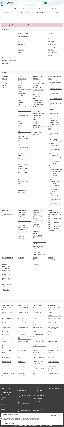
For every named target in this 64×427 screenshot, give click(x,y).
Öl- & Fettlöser (21, 225)
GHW (49, 36)
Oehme (50, 126)
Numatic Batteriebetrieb (53, 110)
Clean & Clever (21, 98)
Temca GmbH (21, 177)
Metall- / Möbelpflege (38, 104)
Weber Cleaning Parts (23, 190)
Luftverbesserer (37, 102)
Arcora (19, 85)
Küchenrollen (21, 236)
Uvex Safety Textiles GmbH (53, 369)
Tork (3, 368)
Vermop (20, 185)
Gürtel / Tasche (37, 226)
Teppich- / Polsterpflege (39, 127)
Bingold (19, 87)
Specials (5, 294)
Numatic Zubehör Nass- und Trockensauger (54, 118)
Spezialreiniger (36, 121)
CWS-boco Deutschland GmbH (54, 319)
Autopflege (35, 78)
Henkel (50, 334)
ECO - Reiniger (36, 85)
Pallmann (20, 153)
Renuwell (20, 353)
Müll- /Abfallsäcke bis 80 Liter (54, 219)
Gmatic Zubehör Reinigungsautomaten (55, 81)
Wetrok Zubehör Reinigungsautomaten (55, 203)
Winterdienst (36, 264)
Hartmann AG (5, 334)
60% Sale (4, 78)
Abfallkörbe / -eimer (53, 212)
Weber (50, 179)
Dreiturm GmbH (52, 322)
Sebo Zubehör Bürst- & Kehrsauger (55, 133)
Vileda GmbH (21, 373)
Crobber (35, 318)
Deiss (19, 104)
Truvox (19, 179)
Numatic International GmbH (23, 148)
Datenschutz (21, 39)
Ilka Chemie (21, 134)
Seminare (5, 8)
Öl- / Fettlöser (36, 106)
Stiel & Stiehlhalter (37, 235)
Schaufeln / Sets (37, 244)
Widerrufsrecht (21, 44)
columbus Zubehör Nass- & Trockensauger (56, 97)
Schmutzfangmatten (38, 262)
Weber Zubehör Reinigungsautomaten (55, 190)
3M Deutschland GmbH (8, 305)
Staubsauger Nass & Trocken (7, 214)
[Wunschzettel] (54, 3)
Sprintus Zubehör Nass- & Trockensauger (56, 140)
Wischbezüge (36, 252)
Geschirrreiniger (37, 92)
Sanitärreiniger (36, 111)
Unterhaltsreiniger (37, 132)
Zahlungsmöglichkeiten (23, 36)
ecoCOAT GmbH (6, 327)
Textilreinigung (36, 130)
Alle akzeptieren (52, 415)
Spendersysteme (22, 238)
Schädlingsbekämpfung (39, 113)
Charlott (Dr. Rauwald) (23, 95)
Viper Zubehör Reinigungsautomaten (55, 176)
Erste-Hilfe (5, 264)
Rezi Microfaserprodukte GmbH (39, 353)
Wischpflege (36, 134)
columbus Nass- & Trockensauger (54, 93)
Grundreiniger (36, 96)
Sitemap (20, 52)
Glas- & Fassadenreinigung (9, 60)
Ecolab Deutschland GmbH (23, 115)
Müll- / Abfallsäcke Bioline (54, 226)
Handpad (35, 229)
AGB (19, 41)
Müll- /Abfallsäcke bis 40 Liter (54, 215)
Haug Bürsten (21, 334)
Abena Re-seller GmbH (23, 305)
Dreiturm (20, 113)
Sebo (49, 131)
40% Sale (4, 83)
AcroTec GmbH (37, 305)
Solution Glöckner (22, 162)
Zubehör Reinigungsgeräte (39, 254)
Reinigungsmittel (52, 39)
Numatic (50, 107)
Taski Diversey (52, 143)
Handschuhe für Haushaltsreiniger (6, 271)
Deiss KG (4, 322)
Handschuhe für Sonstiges (6, 275)
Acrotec (20, 83)
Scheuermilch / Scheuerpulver (37, 116)
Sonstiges (35, 119)
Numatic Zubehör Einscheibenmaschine (55, 113)
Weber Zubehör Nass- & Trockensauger (55, 186)
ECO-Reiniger (21, 223)
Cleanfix (20, 100)
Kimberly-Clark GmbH (23, 138)
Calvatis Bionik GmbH (7, 312)
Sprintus (20, 166)
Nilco (49, 101)
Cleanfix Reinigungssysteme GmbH (53, 314)
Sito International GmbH (24, 164)
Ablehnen (53, 422)
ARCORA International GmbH (7, 308)
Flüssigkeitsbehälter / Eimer (38, 221)
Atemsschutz (5, 260)
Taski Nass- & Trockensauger (53, 146)
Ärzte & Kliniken (52, 260)
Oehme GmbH (52, 344)
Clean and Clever (37, 312)
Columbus (20, 102)
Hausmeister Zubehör (23, 260)
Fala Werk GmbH (22, 121)
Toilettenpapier (21, 214)
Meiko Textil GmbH (53, 341)
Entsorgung (51, 49)
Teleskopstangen (37, 238)
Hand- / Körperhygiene (23, 231)
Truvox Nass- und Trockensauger (54, 162)
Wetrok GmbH (21, 192)
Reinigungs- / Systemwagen (36, 240)
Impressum (21, 49)
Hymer (19, 127)
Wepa (3, 376)
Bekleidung (5, 262)
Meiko (19, 140)
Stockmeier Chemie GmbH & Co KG (23, 169)
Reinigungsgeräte (52, 47)
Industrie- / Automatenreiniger (37, 99)
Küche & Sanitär (52, 44)
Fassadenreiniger (37, 87)
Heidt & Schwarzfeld (38, 334)
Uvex (19, 183)
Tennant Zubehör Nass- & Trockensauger (56, 156)
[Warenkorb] (59, 3)
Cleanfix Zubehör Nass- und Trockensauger (56, 87)
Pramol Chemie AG (22, 155)
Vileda (19, 188)
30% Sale (4, 85)
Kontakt (20, 47)
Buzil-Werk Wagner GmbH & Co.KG (24, 90)
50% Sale (4, 81)
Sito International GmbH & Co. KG (39, 358)
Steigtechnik (36, 260)
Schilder (35, 233)
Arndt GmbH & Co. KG (23, 308)
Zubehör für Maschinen (8, 218)
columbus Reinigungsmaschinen (23, 319)
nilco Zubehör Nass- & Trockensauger (55, 103)
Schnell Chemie (22, 160)
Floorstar (20, 123)
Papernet (35, 350)
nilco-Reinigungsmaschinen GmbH (8, 345)
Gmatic (50, 78)
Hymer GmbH (5, 337)
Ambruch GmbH (22, 93)
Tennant (50, 153)
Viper (49, 165)
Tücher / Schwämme (38, 250)
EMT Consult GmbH (23, 119)
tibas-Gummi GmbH (53, 366)
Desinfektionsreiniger (38, 83)
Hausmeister (5, 66)
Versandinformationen (23, 33)
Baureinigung (5, 63)
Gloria (49, 331)
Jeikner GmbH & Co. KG (54, 337)
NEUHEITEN (6, 289)
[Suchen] (31, 3)
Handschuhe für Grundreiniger (6, 267)
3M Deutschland (22, 78)
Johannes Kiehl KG (22, 136)
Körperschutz (5, 282)
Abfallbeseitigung (37, 212)
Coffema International (7, 318)
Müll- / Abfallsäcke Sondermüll (53, 229)
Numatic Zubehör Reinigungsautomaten (55, 123)
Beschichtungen (37, 81)
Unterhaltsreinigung (7, 57)
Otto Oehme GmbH (22, 151)
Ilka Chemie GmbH (37, 337)
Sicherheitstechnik (7, 284)
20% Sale (4, 87)
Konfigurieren (53, 418)
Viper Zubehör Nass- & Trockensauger (55, 172)
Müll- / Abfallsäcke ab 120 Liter (54, 223)
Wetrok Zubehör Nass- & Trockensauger (55, 200)
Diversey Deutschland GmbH (23, 109)
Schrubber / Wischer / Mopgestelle (38, 247)
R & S (19, 157)
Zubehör (50, 55)
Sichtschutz (5, 286)
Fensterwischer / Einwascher (37, 217)
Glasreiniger (36, 94)
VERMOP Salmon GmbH (8, 373)
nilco (19, 142)
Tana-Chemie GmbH (23, 172)
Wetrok (50, 193)
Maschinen (51, 41)
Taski (19, 174)
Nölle (19, 145)
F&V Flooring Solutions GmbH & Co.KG (54, 328)
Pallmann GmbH (22, 350)
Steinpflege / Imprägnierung (36, 124)
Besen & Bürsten (22, 229)
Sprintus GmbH (52, 137)
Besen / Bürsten (37, 214)
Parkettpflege (36, 109)
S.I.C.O (50, 353)
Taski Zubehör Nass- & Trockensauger (55, 150)
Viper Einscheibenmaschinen (56, 168)
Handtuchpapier (22, 234)
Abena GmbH (21, 81)
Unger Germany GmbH (23, 181)
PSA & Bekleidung (52, 52)
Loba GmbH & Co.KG (38, 341)
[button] (52, 3)
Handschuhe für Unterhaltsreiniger (6, 279)
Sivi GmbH (51, 357)
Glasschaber (36, 224)
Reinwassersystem (38, 231)
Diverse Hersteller (22, 106)
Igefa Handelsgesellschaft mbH (24, 130)
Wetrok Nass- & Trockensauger (54, 196)
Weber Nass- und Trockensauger (54, 182)
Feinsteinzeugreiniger (38, 89)
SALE (4, 292)
